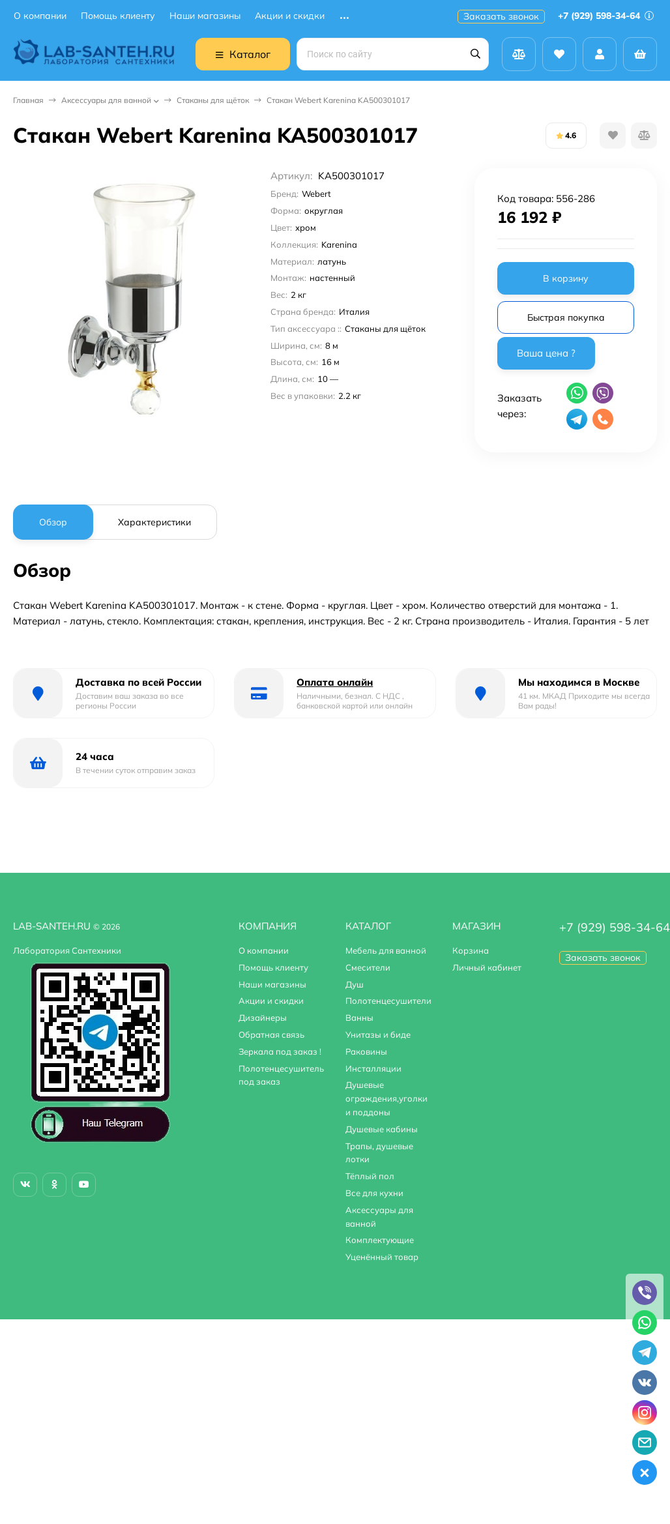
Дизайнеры (263, 1017)
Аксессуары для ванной (106, 100)
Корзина (470, 950)
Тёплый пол (369, 1176)
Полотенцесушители (388, 1000)
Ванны (359, 1017)
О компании (40, 16)
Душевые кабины (381, 1129)
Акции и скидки (290, 16)
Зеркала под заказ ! (280, 1051)
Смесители (367, 967)
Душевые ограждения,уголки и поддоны (386, 1098)
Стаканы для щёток (213, 100)
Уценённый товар (381, 1257)
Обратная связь (271, 1034)
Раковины (366, 1051)
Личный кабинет (486, 967)
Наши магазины (204, 16)
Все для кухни (374, 1193)
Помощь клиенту (118, 16)
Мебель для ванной (385, 950)
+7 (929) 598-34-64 (606, 16)
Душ (354, 984)
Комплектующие (379, 1240)
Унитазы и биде (378, 1034)
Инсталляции (373, 1068)
